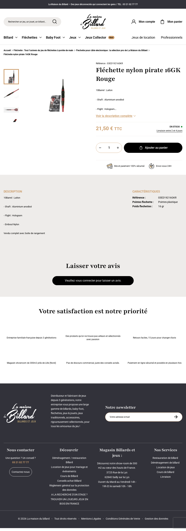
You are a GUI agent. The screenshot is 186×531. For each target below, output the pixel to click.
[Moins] (100, 151)
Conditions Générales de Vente (123, 521)
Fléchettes (32, 40)
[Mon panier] (170, 22)
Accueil (7, 53)
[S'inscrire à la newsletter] (176, 420)
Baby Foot (55, 40)
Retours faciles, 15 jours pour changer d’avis (154, 333)
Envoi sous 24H (160, 169)
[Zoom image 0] (56, 98)
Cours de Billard (69, 479)
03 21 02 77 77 (20, 465)
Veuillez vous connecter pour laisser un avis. (93, 283)
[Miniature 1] (11, 96)
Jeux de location (143, 40)
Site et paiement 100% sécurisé (125, 169)
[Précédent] (11, 68)
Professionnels (171, 40)
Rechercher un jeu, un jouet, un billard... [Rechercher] (27, 22)
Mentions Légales (91, 521)
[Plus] (118, 151)
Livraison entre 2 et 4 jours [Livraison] (169, 133)
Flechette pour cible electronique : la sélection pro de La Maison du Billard (111, 53)
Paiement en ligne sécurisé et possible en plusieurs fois (154, 358)
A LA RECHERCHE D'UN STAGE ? (69, 497)
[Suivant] (11, 128)
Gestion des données (156, 521)
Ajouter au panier (153, 150)
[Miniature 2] (11, 113)
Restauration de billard (166, 460)
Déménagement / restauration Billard (69, 463)
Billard (10, 40)
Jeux (75, 40)
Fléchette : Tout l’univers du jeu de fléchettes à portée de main (43, 53)
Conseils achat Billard (69, 483)
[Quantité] (109, 151)
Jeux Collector (99, 40)
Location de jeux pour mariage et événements (69, 472)
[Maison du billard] (93, 23)
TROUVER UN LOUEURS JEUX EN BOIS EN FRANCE (69, 504)
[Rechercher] (54, 22)
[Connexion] (143, 22)
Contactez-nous (21, 474)
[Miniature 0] (11, 79)
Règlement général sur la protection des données (69, 490)
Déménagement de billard (165, 465)
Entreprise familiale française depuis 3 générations (31, 333)
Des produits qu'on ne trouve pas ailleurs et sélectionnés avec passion (93, 333)
